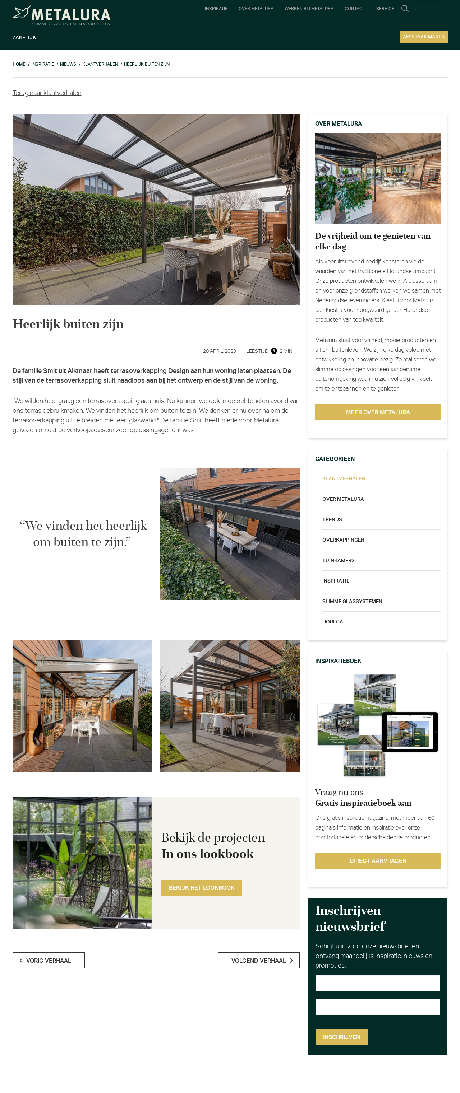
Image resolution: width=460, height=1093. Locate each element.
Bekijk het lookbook (202, 888)
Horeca (332, 622)
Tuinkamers (338, 560)
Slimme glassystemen (352, 601)
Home (19, 64)
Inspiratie (335, 581)
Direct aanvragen (378, 861)
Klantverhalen (343, 478)
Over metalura (343, 499)
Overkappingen (343, 540)
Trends (332, 519)
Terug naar (47, 93)
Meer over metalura (378, 412)
